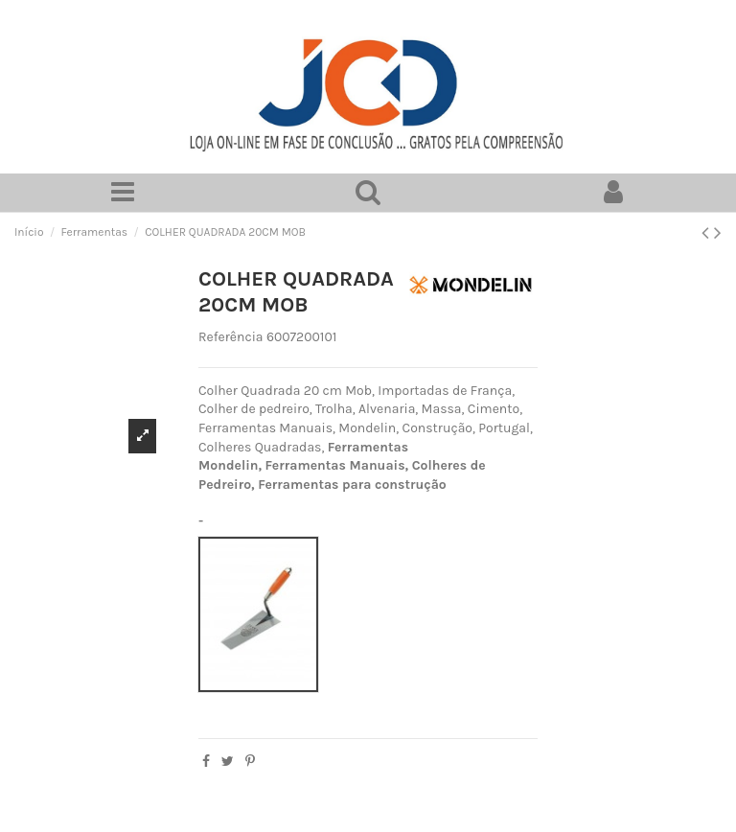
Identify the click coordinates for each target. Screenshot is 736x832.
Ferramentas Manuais (335, 465)
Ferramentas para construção (352, 484)
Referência (231, 337)
